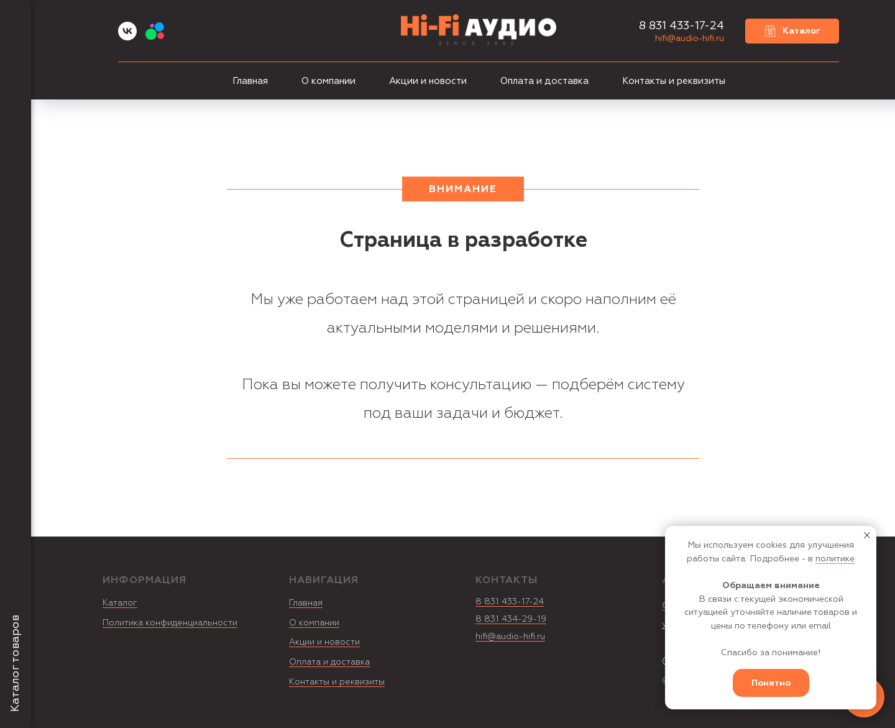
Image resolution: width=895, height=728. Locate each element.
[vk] (127, 37)
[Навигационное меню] (15, 18)
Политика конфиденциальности (170, 622)
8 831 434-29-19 (510, 619)
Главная (250, 81)
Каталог (120, 602)
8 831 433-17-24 (509, 601)
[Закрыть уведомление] (867, 535)
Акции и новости (428, 81)
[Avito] (154, 37)
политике (835, 558)
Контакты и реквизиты (673, 81)
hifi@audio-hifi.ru (689, 38)
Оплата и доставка (544, 81)
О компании (328, 81)
